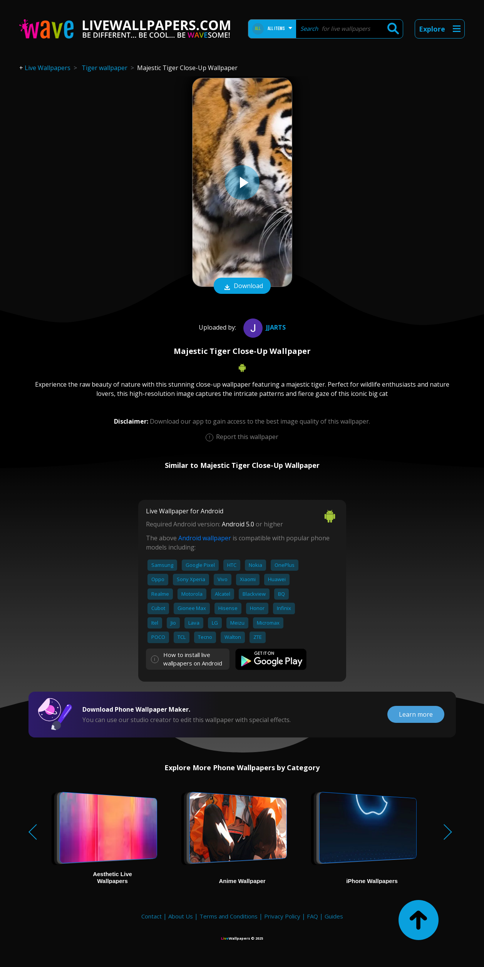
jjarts (263, 327)
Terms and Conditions (228, 916)
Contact (151, 916)
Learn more (416, 714)
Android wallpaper (204, 538)
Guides (334, 916)
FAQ (312, 916)
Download (242, 287)
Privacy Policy (282, 916)
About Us (180, 916)
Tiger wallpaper (104, 68)
